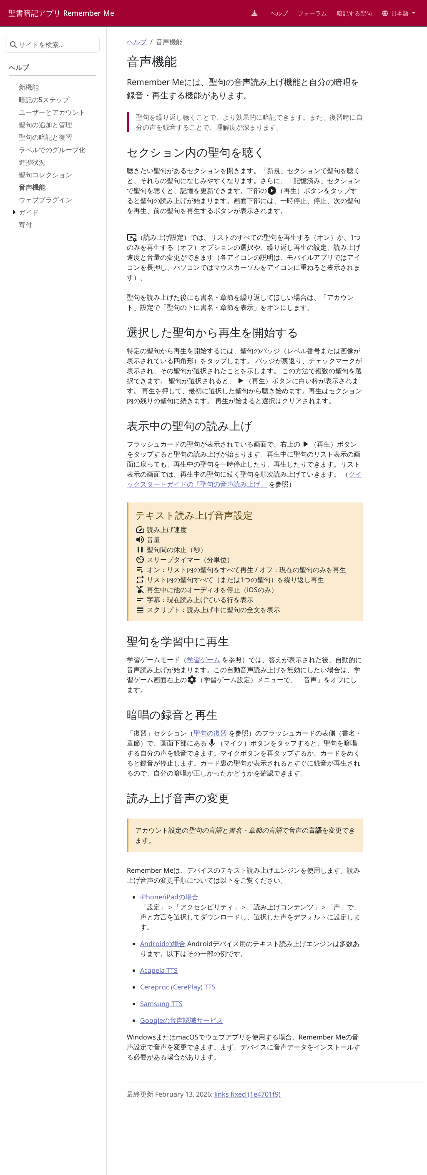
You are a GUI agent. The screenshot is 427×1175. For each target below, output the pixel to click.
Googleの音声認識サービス (181, 1020)
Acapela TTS (159, 970)
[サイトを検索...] (52, 45)
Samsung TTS (161, 1003)
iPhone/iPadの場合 (169, 896)
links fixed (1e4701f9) (247, 1094)
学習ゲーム (203, 659)
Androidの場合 (163, 943)
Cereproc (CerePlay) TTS (178, 987)
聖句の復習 (210, 733)
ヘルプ (137, 41)
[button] (399, 13)
